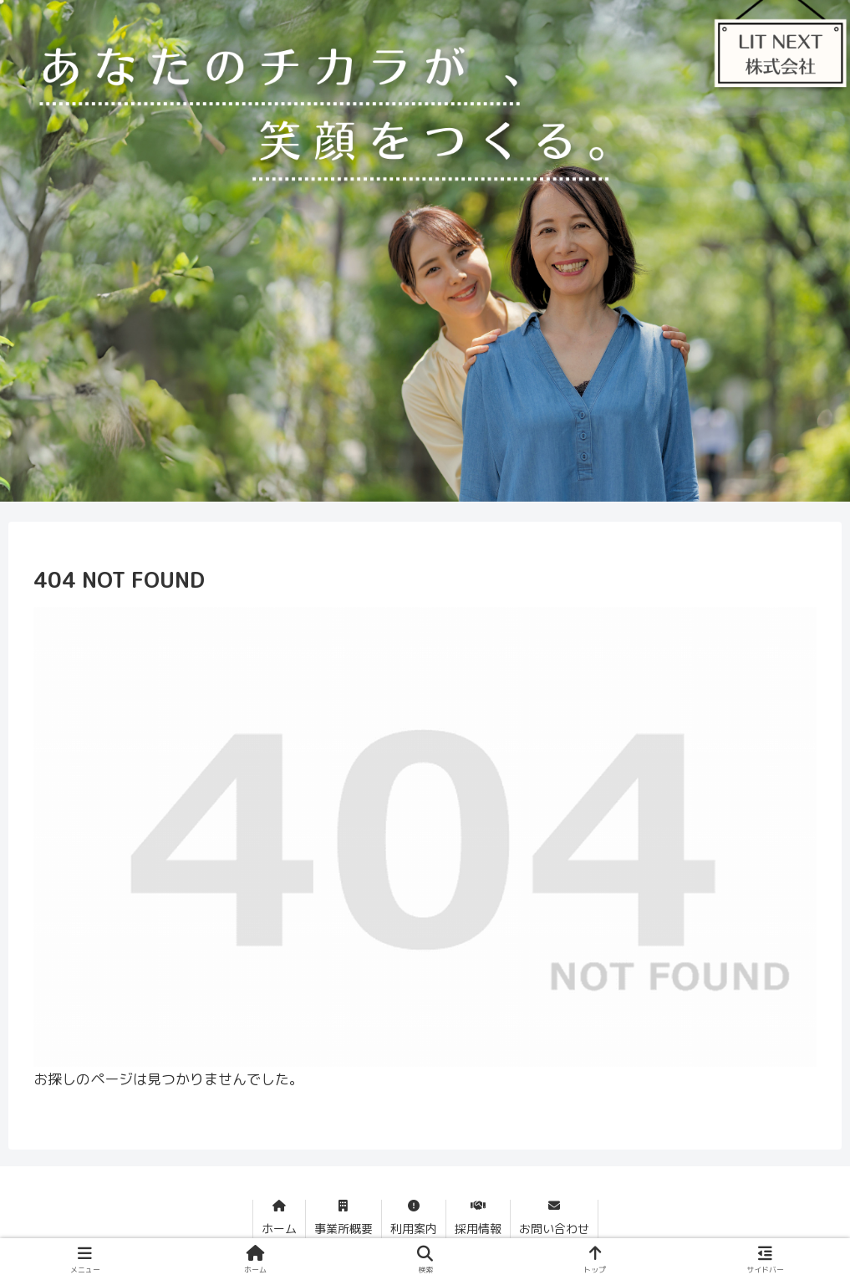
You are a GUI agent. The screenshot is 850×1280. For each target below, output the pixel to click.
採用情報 (478, 1229)
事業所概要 (343, 1229)
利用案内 (413, 1229)
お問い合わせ (554, 1229)
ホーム (279, 1229)
